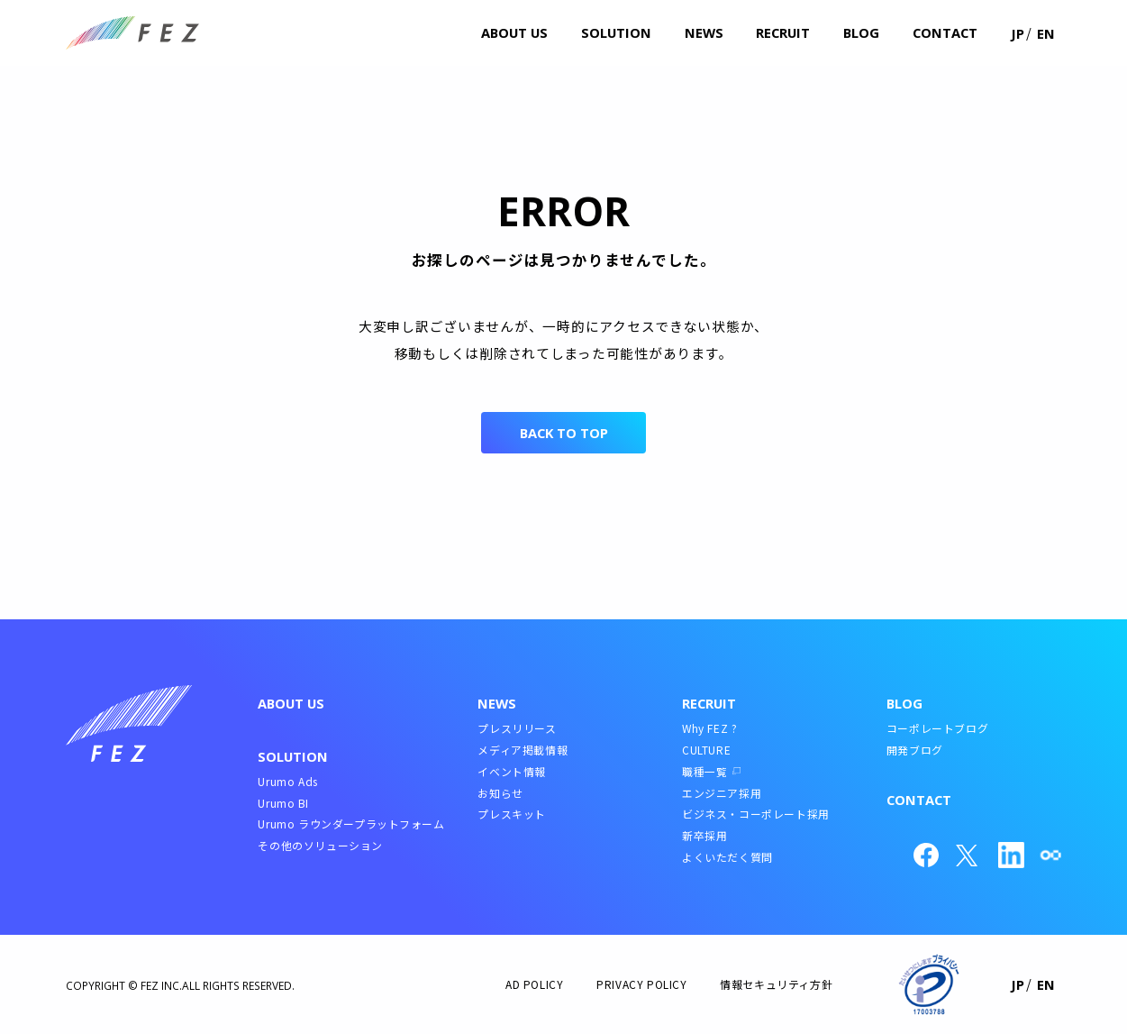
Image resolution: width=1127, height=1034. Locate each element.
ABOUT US (291, 703)
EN (1046, 33)
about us (514, 33)
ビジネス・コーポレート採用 (756, 813)
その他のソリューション (320, 845)
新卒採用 (704, 835)
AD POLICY (534, 984)
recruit (783, 33)
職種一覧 (704, 771)
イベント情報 (511, 771)
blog (861, 33)
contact (945, 33)
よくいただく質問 (727, 857)
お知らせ (500, 793)
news (704, 33)
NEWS (496, 703)
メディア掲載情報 (522, 749)
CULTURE (706, 749)
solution (616, 33)
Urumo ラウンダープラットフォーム (351, 823)
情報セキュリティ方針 (776, 984)
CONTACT (918, 800)
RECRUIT (709, 703)
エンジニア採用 (721, 793)
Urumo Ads (287, 781)
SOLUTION (293, 756)
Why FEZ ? (709, 728)
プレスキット (511, 813)
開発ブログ (914, 749)
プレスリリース (516, 728)
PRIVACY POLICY (641, 984)
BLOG (904, 703)
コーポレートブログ (937, 728)
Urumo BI (283, 802)
